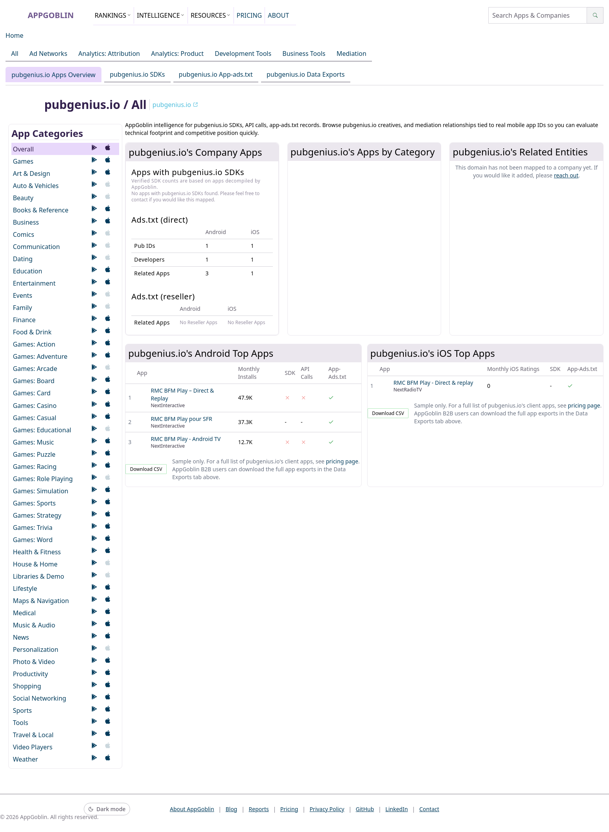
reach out (566, 175)
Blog (231, 809)
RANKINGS (113, 15)
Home (15, 35)
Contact (429, 809)
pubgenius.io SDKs (137, 74)
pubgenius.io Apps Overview (53, 74)
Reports (259, 809)
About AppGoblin (192, 809)
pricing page (342, 461)
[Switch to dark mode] (107, 809)
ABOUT (278, 15)
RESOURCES (211, 15)
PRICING (249, 15)
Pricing (289, 809)
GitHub (365, 809)
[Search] (595, 15)
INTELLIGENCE (161, 15)
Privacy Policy (326, 809)
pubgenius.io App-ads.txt (216, 74)
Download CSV (146, 469)
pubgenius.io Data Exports (306, 74)
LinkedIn (396, 809)
